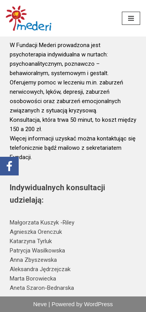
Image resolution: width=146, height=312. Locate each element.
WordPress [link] (98, 304)
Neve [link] (40, 304)
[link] (29, 18)
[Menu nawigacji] (131, 18)
